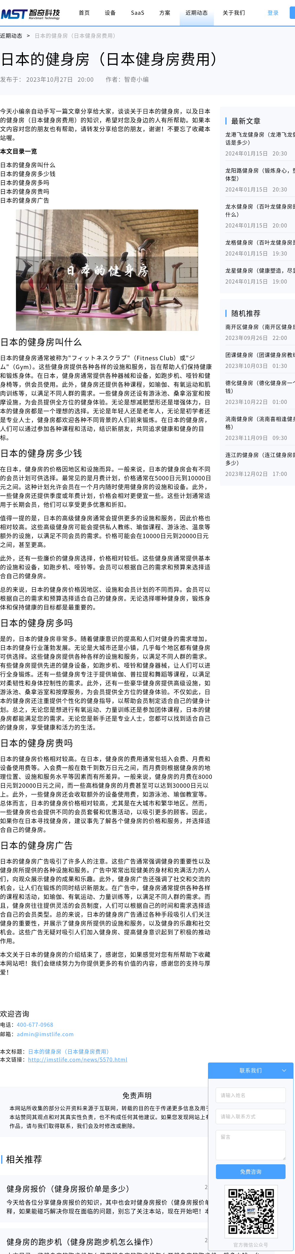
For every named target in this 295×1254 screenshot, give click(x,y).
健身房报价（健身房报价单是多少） (70, 1189)
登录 (273, 12)
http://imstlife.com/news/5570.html (77, 1059)
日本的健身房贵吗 (25, 191)
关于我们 (234, 12)
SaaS (138, 12)
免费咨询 (250, 1171)
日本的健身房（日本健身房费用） (70, 1051)
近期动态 (197, 12)
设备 (110, 12)
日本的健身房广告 (25, 200)
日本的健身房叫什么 (28, 165)
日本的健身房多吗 (25, 183)
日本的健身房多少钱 (28, 174)
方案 (165, 12)
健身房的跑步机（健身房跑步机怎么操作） (82, 1242)
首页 (84, 12)
